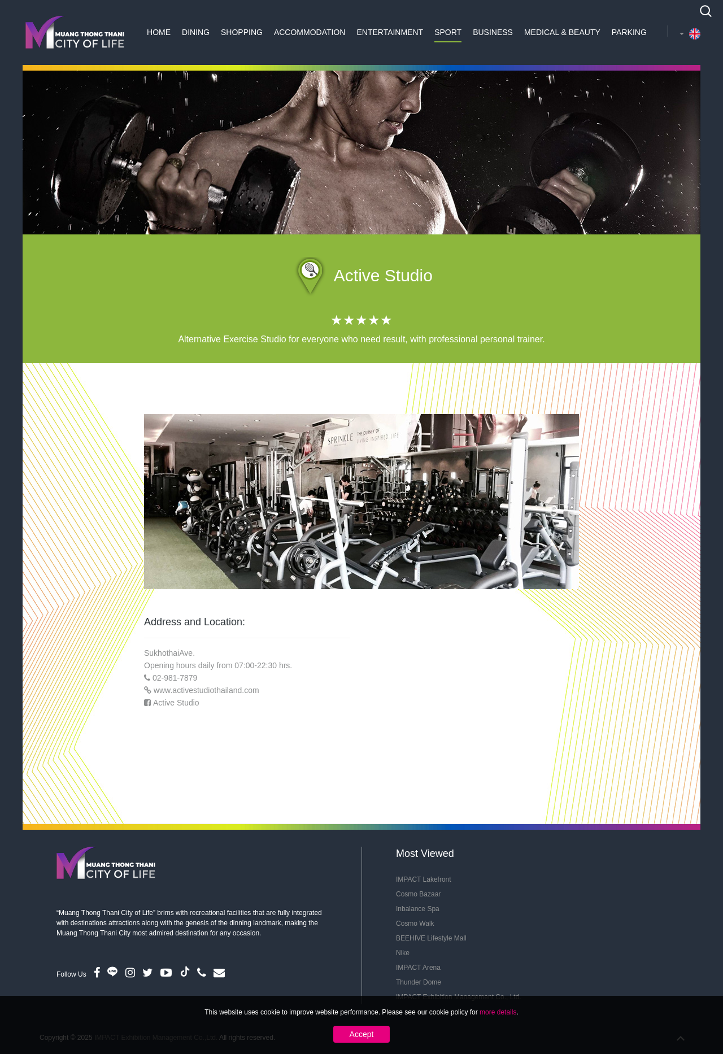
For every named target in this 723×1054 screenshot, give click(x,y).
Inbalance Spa (417, 909)
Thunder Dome (418, 982)
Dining (196, 32)
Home (159, 32)
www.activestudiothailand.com (206, 690)
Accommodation (310, 32)
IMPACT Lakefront (423, 879)
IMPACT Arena (418, 968)
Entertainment (389, 32)
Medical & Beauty (562, 32)
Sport (447, 32)
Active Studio (176, 702)
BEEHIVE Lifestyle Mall (431, 938)
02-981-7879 (175, 677)
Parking (629, 32)
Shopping (242, 32)
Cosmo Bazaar (418, 894)
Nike (403, 953)
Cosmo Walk (415, 923)
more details (498, 1012)
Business (493, 32)
